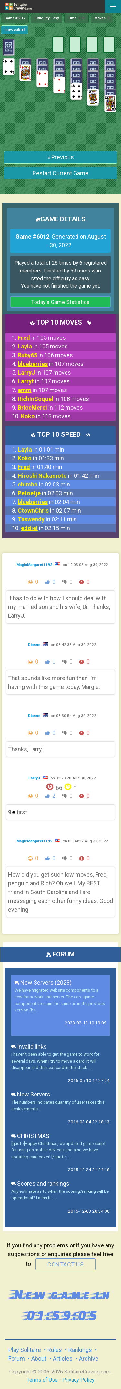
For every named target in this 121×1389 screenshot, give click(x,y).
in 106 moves (45, 355)
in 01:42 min (58, 475)
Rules (54, 1349)
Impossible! (15, 29)
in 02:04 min (49, 501)
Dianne (34, 644)
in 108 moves (53, 398)
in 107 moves (51, 363)
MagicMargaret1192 (34, 564)
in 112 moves (50, 407)
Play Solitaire (24, 1349)
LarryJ (34, 778)
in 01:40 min (40, 467)
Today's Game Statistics (60, 302)
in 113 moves (46, 416)
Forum (16, 1358)
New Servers (30, 1094)
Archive (88, 1358)
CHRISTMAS (30, 1135)
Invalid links (29, 1046)
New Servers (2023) (43, 982)
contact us (65, 1264)
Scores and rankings (40, 1183)
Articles (63, 1358)
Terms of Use (42, 1380)
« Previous (60, 157)
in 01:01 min (41, 449)
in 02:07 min (49, 510)
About (38, 1358)
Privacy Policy (78, 1380)
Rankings (80, 1349)
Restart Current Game (60, 173)
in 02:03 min (44, 484)
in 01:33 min (41, 458)
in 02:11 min (47, 519)
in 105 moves (42, 337)
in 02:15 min (45, 528)
